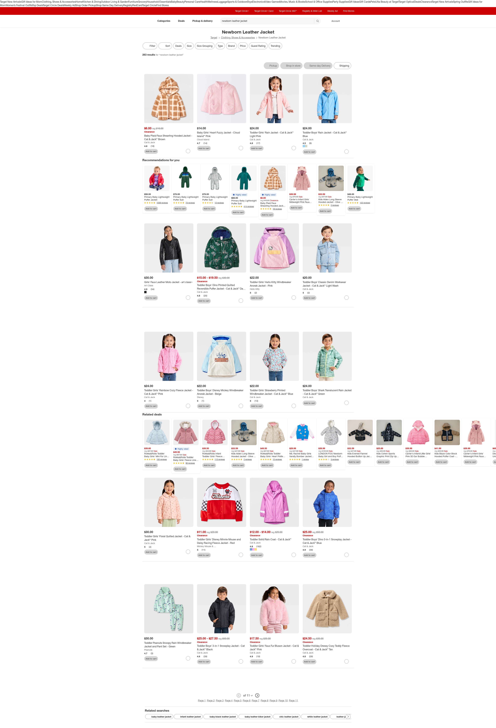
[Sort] (165, 45)
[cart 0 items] (349, 21)
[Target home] (146, 21)
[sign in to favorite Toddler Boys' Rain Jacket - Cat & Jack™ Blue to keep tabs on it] (346, 151)
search (318, 21)
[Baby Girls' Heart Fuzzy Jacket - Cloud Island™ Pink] (221, 134)
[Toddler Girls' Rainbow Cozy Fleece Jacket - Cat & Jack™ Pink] (168, 393)
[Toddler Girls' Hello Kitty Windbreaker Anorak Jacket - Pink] (274, 284)
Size (189, 45)
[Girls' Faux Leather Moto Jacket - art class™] (168, 282)
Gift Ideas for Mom (31, 1)
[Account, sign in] (334, 21)
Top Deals (37, 5)
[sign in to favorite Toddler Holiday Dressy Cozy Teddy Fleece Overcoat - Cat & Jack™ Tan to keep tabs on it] (346, 663)
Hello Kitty (255, 289)
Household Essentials (159, 1)
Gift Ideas (354, 1)
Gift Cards (364, 1)
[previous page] (238, 697)
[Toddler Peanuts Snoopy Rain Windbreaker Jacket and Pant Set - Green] (168, 646)
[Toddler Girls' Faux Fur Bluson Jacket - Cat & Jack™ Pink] (274, 649)
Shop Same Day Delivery (109, 5)
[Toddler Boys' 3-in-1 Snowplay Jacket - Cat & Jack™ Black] (221, 649)
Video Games (272, 1)
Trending (275, 45)
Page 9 (273, 702)
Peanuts (148, 651)
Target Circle (149, 5)
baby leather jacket (159, 718)
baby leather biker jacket (255, 718)
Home (79, 1)
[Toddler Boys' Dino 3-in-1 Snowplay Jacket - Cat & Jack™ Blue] (327, 542)
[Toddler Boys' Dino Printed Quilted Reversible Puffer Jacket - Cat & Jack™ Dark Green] (221, 286)
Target (213, 37)
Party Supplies (340, 1)
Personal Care (192, 1)
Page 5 (238, 702)
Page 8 (264, 702)
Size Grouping (204, 45)
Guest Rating (258, 45)
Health (204, 1)
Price (243, 45)
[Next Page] (348, 718)
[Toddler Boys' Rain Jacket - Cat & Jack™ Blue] (327, 134)
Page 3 (220, 702)
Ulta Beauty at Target (387, 1)
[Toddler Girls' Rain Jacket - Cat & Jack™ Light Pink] (274, 134)
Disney (200, 399)
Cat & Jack (149, 142)
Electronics (258, 1)
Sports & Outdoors (237, 1)
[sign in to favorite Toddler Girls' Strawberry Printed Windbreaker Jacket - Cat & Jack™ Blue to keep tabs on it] (294, 407)
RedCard (137, 5)
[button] (239, 195)
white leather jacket (315, 718)
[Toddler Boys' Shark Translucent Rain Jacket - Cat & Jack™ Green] (327, 393)
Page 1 (202, 702)
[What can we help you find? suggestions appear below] (270, 21)
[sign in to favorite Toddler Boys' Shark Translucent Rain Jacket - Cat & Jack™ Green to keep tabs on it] (346, 404)
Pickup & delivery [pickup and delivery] (203, 20)
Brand (231, 45)
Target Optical (406, 1)
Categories (165, 20)
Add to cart (151, 151)
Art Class (148, 285)
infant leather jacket (188, 718)
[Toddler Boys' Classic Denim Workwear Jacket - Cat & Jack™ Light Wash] (327, 284)
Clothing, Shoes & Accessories (59, 1)
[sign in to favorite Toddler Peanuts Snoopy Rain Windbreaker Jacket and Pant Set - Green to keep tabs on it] (188, 660)
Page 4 (229, 702)
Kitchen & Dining (91, 1)
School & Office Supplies (318, 1)
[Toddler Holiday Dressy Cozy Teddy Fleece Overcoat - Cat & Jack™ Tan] (327, 649)
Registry (127, 5)
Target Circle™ (242, 11)
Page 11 (293, 702)
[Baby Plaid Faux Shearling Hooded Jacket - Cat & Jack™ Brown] (168, 137)
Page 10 (283, 702)
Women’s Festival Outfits (19, 5)
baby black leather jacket (220, 718)
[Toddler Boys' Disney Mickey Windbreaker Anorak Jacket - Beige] (221, 393)
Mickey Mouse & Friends (206, 548)
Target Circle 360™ (288, 11)
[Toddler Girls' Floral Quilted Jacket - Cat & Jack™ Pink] (168, 539)
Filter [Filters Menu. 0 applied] (150, 46)
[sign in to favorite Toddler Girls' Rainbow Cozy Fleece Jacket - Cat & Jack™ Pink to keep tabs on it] (188, 407)
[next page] (257, 697)
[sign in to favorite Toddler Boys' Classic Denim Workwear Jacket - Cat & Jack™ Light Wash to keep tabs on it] (346, 297)
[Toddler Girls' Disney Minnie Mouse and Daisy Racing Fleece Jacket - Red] (221, 542)
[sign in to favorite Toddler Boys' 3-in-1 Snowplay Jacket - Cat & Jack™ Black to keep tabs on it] (241, 663)
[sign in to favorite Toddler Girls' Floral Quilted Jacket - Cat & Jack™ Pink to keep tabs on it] (188, 553)
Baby (174, 1)
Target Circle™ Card (263, 11)
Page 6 (246, 702)
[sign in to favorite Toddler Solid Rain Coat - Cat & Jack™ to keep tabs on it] (294, 556)
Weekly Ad (69, 5)
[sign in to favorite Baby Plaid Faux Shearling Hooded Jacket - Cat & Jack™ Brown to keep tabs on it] (188, 151)
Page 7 (255, 702)
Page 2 (211, 702)
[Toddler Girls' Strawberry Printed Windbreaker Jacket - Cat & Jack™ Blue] (274, 393)
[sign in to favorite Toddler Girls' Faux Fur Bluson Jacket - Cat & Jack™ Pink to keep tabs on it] (294, 663)
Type (220, 45)
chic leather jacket (286, 718)
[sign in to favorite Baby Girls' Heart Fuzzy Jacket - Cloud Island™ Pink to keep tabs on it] (241, 148)
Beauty (180, 1)
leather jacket (341, 718)
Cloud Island (203, 139)
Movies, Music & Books (292, 1)
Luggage (222, 1)
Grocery (142, 1)
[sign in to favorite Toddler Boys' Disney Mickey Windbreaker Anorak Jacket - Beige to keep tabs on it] (241, 407)
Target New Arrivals (10, 1)
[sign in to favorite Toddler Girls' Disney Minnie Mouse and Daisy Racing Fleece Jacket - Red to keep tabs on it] (241, 556)
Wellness (213, 1)
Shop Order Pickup (85, 5)
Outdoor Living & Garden (114, 1)
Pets (372, 1)
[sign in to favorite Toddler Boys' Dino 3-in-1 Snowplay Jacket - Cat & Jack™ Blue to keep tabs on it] (346, 556)
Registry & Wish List (312, 11)
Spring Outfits (460, 1)
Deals (417, 1)
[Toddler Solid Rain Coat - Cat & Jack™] (274, 541)
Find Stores (162, 5)
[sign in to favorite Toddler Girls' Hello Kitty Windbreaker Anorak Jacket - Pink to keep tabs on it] (294, 297)
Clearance (426, 1)
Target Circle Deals (53, 5)
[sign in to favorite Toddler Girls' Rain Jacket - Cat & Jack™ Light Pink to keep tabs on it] (294, 148)
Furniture (133, 1)
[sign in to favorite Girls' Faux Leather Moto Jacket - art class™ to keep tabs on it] (188, 297)
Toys (249, 1)
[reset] (311, 21)
